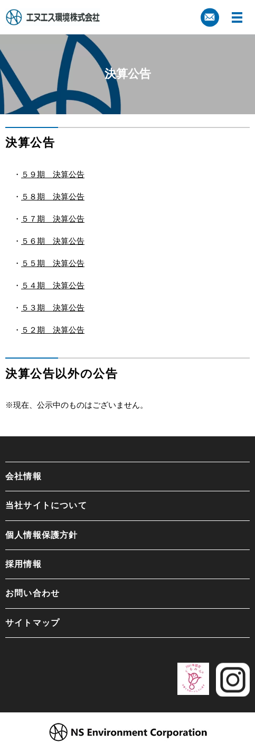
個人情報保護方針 (41, 534)
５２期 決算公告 (52, 329)
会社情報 (23, 476)
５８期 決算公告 (52, 196)
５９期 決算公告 (52, 174)
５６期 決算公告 (52, 240)
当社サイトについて (46, 505)
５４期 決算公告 (52, 285)
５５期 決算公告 (52, 263)
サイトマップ (32, 622)
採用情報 (23, 564)
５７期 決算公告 (52, 218)
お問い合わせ (32, 593)
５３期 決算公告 (52, 307)
